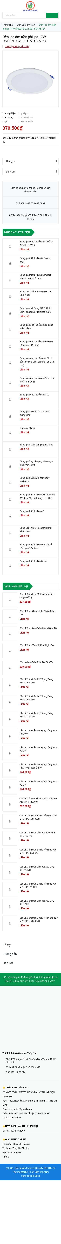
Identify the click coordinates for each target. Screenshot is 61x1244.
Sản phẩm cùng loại (16, 586)
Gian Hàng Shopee (11, 1152)
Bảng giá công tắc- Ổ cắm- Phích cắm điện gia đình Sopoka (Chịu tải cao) (37, 362)
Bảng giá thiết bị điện (17, 232)
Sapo (37, 1176)
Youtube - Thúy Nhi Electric (15, 1148)
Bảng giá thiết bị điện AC (32, 511)
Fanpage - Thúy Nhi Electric (16, 1144)
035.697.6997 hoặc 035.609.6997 (23, 1067)
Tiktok (5, 1156)
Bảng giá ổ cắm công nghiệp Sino (36, 444)
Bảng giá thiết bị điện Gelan (33, 561)
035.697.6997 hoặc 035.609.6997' (31, 1113)
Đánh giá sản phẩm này (17, 46)
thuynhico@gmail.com (20, 1109)
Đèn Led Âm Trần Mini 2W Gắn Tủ (36, 662)
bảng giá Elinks (27, 428)
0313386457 (14, 1117)
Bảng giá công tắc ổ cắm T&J (34, 394)
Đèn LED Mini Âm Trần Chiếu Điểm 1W (38, 628)
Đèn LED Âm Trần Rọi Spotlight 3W (37, 645)
